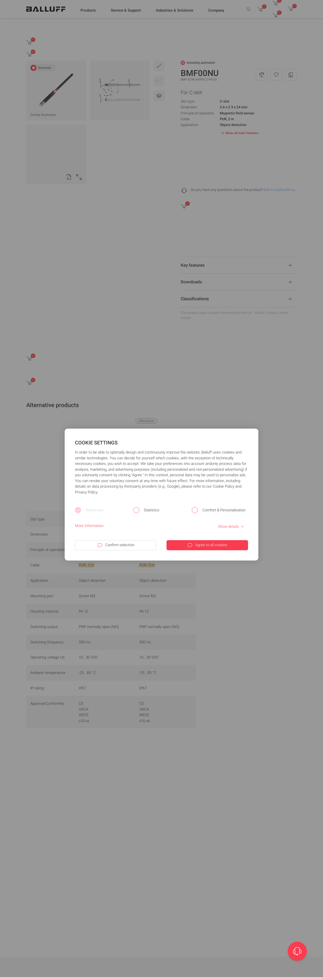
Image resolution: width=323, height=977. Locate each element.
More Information (89, 525)
